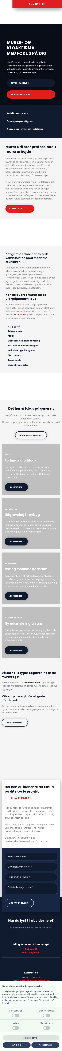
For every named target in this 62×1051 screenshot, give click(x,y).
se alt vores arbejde (30, 435)
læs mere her (15, 487)
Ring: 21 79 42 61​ (20, 798)
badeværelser (32, 682)
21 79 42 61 (19, 314)
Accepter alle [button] (45, 1045)
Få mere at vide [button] (31, 1038)
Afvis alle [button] (16, 1045)
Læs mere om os (13, 722)
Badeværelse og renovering (24, 340)
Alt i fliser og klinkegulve (21, 350)
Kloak (11, 335)
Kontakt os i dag (18, 208)
